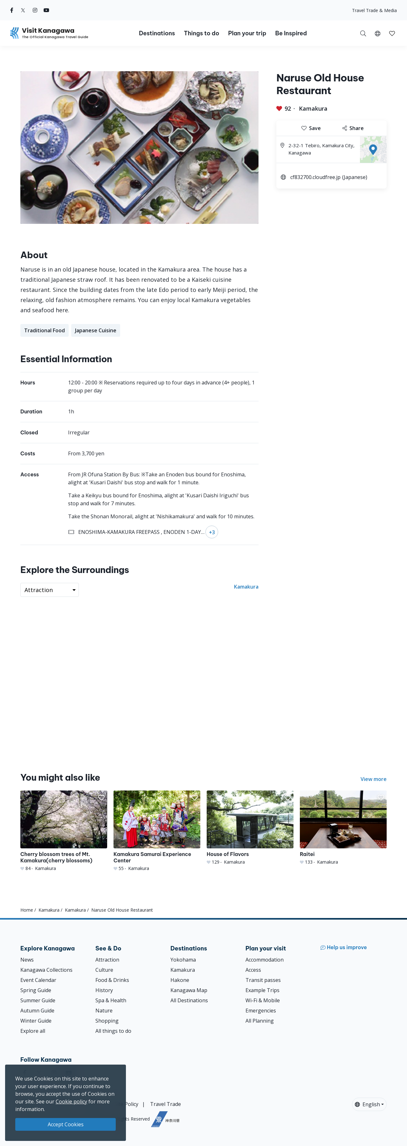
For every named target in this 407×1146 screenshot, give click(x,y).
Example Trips (262, 990)
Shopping (107, 1020)
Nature (104, 1010)
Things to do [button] (201, 33)
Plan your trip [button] (247, 33)
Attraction (107, 959)
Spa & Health (110, 1000)
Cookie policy (71, 1101)
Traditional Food (44, 330)
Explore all (32, 1030)
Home (26, 910)
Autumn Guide (37, 1010)
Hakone (179, 980)
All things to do (113, 1030)
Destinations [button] (157, 33)
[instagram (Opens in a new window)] (35, 10)
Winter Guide (36, 1020)
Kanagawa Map (188, 990)
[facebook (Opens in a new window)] (11, 10)
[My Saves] (392, 33)
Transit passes (263, 980)
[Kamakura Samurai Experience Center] (157, 831)
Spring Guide (35, 990)
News (27, 959)
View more (374, 779)
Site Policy (126, 1104)
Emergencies (260, 1010)
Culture (104, 969)
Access (253, 969)
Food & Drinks (112, 980)
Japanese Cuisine (95, 330)
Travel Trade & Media (374, 10)
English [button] (367, 1104)
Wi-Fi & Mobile (262, 1000)
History (104, 990)
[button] (377, 33)
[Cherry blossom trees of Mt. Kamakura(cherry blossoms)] (63, 831)
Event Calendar (38, 980)
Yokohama (183, 959)
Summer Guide (37, 1000)
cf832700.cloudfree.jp (315, 177)
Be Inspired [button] (291, 33)
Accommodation (264, 959)
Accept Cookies (66, 1124)
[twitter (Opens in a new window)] (23, 10)
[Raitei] (343, 827)
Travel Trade (165, 1104)
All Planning (259, 1020)
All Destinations (189, 1000)
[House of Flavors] (250, 827)
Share (353, 128)
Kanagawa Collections (46, 969)
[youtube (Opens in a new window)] (46, 10)
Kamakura (313, 108)
